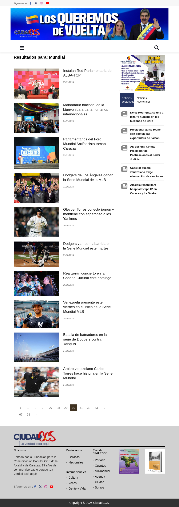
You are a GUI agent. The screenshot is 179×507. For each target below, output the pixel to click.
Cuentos (100, 465)
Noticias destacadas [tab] (128, 100)
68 (28, 414)
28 (58, 407)
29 (66, 407)
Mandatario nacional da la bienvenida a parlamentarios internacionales (85, 109)
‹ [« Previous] (20, 407)
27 (50, 407)
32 (88, 407)
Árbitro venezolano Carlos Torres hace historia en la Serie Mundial (87, 373)
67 (21, 414)
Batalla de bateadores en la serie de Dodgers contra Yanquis (85, 339)
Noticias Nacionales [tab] (143, 100)
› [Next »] (36, 414)
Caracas (74, 457)
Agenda (100, 476)
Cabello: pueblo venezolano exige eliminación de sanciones (146, 172)
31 (81, 407)
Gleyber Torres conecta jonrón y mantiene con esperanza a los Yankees (88, 214)
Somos (99, 487)
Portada (100, 460)
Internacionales (76, 472)
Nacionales (76, 462)
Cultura (73, 477)
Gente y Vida (77, 488)
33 (96, 407)
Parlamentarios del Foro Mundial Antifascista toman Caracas (84, 144)
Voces (73, 483)
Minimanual (102, 471)
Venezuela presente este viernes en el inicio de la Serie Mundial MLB (87, 307)
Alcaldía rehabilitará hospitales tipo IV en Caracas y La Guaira (143, 189)
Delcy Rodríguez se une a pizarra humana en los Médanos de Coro (146, 117)
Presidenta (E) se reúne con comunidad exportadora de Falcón (145, 134)
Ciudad (99, 482)
